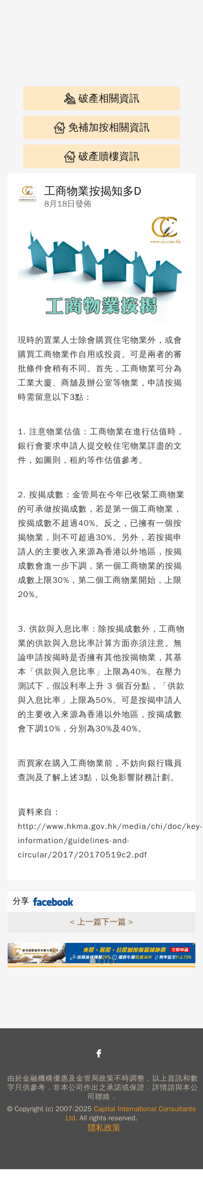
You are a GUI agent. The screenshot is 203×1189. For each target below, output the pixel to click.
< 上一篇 (85, 922)
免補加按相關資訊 (101, 127)
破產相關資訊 (101, 98)
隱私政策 (104, 1128)
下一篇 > (117, 922)
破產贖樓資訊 (101, 156)
